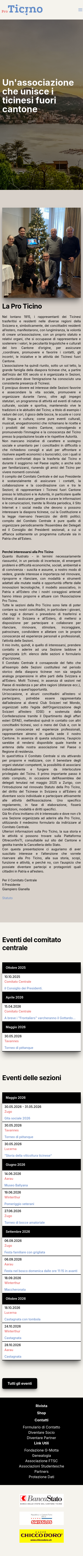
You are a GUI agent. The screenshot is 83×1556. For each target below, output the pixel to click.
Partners (42, 1471)
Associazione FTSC (41, 1461)
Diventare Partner (41, 1438)
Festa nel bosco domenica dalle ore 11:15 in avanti (40, 1271)
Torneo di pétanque (18, 1048)
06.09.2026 (13, 1241)
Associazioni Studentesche (41, 1466)
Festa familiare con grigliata (24, 1252)
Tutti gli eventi (20, 1383)
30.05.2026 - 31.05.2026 (22, 1107)
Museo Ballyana (16, 1185)
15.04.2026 (12, 1006)
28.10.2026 (12, 1345)
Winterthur (12, 1197)
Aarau (8, 1178)
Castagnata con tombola (22, 1319)
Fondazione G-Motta (41, 1450)
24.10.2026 (12, 1326)
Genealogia (41, 1455)
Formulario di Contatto (41, 1427)
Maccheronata (15, 1289)
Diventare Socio (41, 1432)
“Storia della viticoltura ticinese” (28, 1155)
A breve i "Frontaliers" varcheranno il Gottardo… (39, 1018)
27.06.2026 (12, 1211)
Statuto (7, 898)
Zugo (8, 1111)
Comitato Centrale (17, 981)
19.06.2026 (12, 1192)
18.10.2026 (12, 1308)
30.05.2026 (13, 1036)
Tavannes (11, 1041)
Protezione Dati (41, 1477)
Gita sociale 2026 (17, 1118)
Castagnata (12, 1338)
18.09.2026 (12, 1278)
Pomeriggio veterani (19, 1204)
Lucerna (10, 1149)
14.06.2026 (12, 1174)
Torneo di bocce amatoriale (24, 1222)
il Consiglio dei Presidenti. (23, 988)
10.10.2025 (12, 977)
